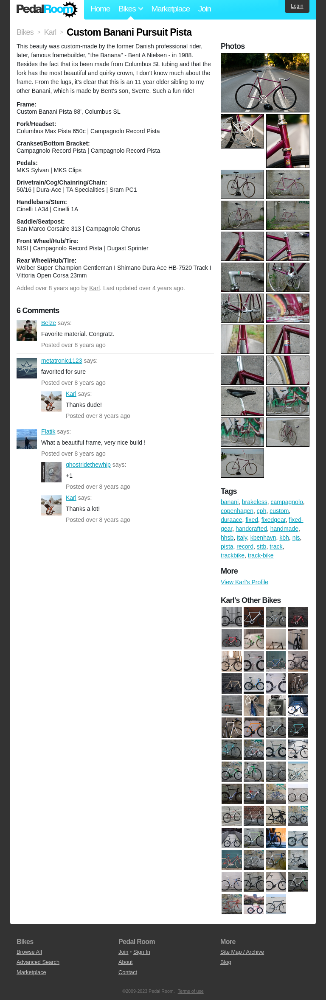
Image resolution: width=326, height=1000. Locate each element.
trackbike (232, 555)
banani (230, 502)
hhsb (227, 537)
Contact (127, 972)
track (276, 546)
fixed (251, 519)
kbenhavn (263, 537)
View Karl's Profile (244, 582)
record (244, 546)
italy (242, 537)
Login (297, 6)
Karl (94, 288)
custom (279, 510)
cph (262, 510)
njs (296, 537)
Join (204, 8)
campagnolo (287, 502)
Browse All (29, 952)
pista (227, 546)
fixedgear (273, 519)
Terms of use (191, 991)
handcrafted (251, 528)
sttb (262, 546)
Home (100, 8)
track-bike (261, 555)
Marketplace (170, 8)
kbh (284, 537)
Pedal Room (47, 9)
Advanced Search (38, 962)
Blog (225, 962)
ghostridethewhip (51, 472)
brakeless (254, 502)
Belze (27, 330)
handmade (284, 528)
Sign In (141, 952)
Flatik (27, 439)
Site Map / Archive (242, 952)
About (125, 962)
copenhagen (237, 510)
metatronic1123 (27, 368)
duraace (231, 519)
